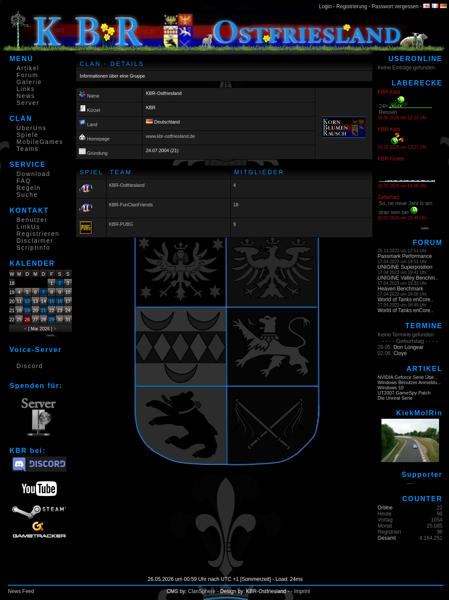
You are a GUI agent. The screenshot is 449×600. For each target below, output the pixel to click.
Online (385, 508)
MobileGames (39, 141)
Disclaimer (34, 240)
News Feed (21, 591)
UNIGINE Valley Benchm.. (408, 278)
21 (43, 310)
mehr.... (52, 335)
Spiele (27, 134)
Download (33, 173)
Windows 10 (391, 387)
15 (51, 301)
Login (325, 6)
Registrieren (37, 233)
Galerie (29, 81)
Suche (27, 194)
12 (27, 301)
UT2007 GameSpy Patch (404, 392)
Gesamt (387, 538)
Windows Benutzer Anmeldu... (409, 382)
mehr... (426, 228)
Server (27, 102)
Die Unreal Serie (395, 398)
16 (59, 301)
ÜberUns (31, 127)
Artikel (27, 68)
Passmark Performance (405, 256)
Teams (27, 148)
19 (27, 310)
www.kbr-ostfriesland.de (170, 136)
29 (51, 319)
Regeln (28, 187)
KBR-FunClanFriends (131, 204)
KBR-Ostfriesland (127, 185)
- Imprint (300, 591)
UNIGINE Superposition (405, 267)
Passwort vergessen (395, 6)
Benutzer (32, 219)
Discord (29, 365)
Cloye (400, 353)
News (25, 95)
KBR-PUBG (121, 224)
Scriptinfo (33, 247)
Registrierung (351, 6)
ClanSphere (201, 591)
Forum (27, 75)
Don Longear (408, 347)
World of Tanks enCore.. (405, 300)
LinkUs (28, 226)
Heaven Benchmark (400, 289)
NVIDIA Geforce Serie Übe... (408, 377)
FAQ (23, 180)
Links (25, 88)
